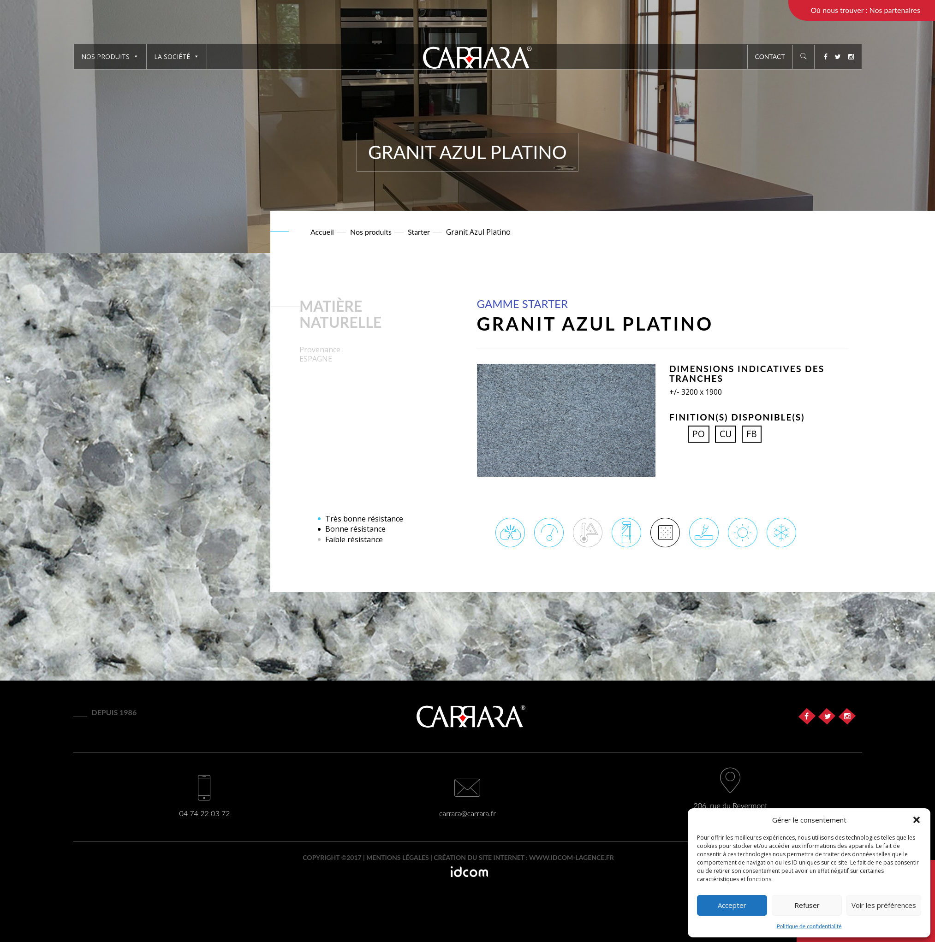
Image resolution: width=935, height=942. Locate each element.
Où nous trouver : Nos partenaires (865, 10)
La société (176, 56)
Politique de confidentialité (809, 926)
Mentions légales (397, 857)
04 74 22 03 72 (204, 813)
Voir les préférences (884, 905)
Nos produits (110, 56)
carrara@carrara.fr (467, 813)
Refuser (807, 905)
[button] (916, 819)
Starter (419, 231)
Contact (770, 56)
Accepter (732, 905)
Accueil (322, 231)
